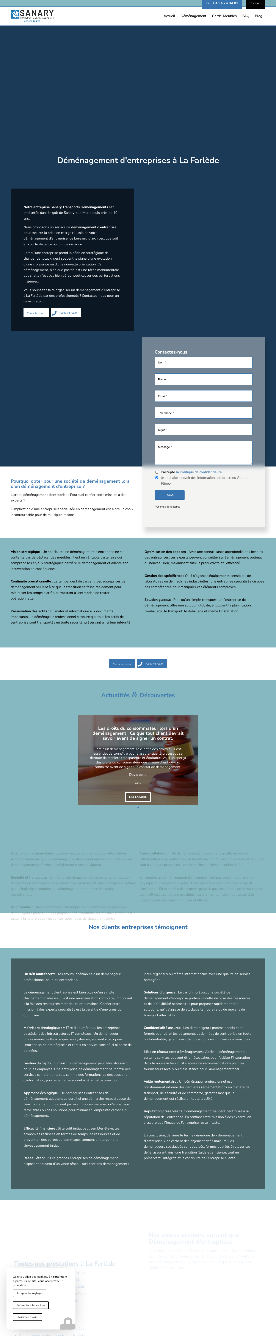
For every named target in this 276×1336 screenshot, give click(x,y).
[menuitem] (222, 3)
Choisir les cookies (27, 1317)
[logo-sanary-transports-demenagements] (138, 15)
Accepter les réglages (30, 1293)
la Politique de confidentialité (199, 472)
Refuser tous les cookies (31, 1305)
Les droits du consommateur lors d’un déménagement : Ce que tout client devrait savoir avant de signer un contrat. (138, 733)
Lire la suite (138, 797)
